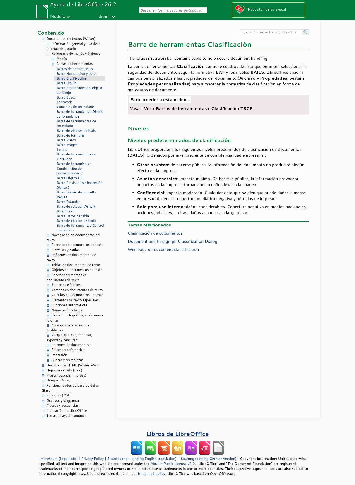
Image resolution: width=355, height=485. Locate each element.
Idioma (104, 16)
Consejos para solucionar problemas (69, 328)
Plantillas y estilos (65, 249)
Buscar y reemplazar (67, 360)
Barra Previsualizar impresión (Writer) (79, 185)
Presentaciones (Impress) (66, 375)
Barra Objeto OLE (71, 178)
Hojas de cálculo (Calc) (64, 370)
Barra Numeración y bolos (77, 73)
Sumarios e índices (66, 284)
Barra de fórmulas (71, 135)
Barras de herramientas (74, 63)
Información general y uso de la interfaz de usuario (74, 46)
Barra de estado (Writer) (76, 206)
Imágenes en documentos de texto (71, 257)
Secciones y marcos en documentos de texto (67, 278)
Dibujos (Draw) (58, 380)
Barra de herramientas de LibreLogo (76, 156)
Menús (61, 58)
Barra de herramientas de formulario (76, 123)
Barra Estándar (68, 201)
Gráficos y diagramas (62, 400)
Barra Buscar (67, 97)
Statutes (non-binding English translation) (141, 458)
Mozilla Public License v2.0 (173, 463)
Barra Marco (66, 140)
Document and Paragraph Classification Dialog (172, 241)
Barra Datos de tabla (73, 216)
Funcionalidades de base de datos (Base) (70, 388)
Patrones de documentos (70, 344)
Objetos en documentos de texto (77, 269)
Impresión (59, 355)
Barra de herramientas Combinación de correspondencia (74, 168)
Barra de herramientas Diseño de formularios (80, 114)
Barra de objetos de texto (76, 130)
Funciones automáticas (69, 305)
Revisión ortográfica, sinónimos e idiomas (75, 318)
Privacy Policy (92, 458)
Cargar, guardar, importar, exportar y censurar (69, 337)
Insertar (63, 149)
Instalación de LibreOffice (66, 410)
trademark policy (151, 473)
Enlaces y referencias (67, 349)
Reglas (62, 197)
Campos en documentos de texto (77, 289)
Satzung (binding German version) (209, 458)
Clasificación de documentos (155, 233)
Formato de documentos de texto (77, 244)
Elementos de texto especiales (75, 300)
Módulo (57, 16)
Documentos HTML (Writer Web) (72, 365)
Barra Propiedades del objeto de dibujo (79, 90)
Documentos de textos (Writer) (71, 38)
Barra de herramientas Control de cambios (80, 228)
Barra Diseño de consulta (76, 192)
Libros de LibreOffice (177, 434)
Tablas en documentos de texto (75, 264)
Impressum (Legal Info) (58, 458)
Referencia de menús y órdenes (75, 53)
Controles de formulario (75, 106)
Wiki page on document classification (163, 249)
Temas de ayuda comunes (66, 415)
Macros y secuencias (62, 405)
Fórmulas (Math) (59, 395)
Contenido (50, 32)
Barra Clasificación (71, 78)
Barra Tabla (65, 211)
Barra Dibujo (67, 83)
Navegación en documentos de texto (73, 237)
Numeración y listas (66, 310)
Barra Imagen (67, 144)
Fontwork (64, 102)
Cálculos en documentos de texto (77, 294)
